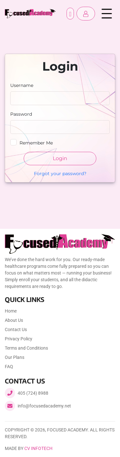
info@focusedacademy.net (44, 405)
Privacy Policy (18, 338)
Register (70, 13)
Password (21, 114)
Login (60, 158)
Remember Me (36, 143)
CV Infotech (38, 448)
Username (21, 85)
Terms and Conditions (26, 348)
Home (11, 311)
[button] (85, 13)
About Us (14, 320)
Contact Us (16, 329)
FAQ (9, 366)
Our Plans (14, 357)
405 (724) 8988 (33, 393)
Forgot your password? (60, 173)
